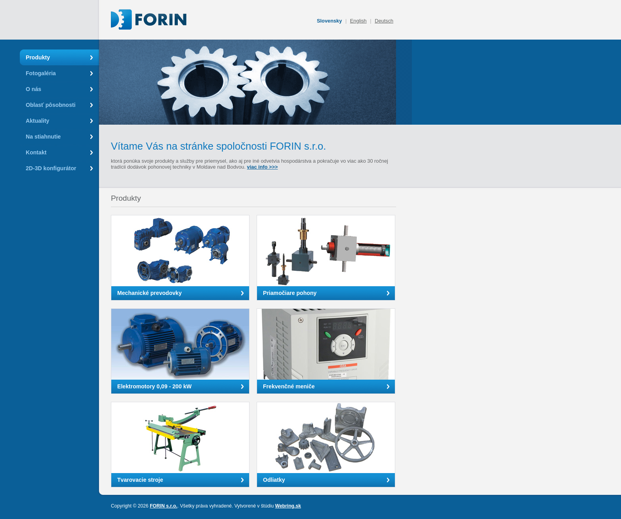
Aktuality (37, 121)
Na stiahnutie (43, 136)
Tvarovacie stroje (140, 480)
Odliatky (274, 480)
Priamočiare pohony (289, 293)
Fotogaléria (41, 73)
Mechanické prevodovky (149, 293)
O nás (33, 89)
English (358, 21)
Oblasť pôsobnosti (51, 105)
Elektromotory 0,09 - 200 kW (154, 386)
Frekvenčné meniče (289, 386)
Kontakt (36, 152)
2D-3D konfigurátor (51, 168)
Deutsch (384, 21)
